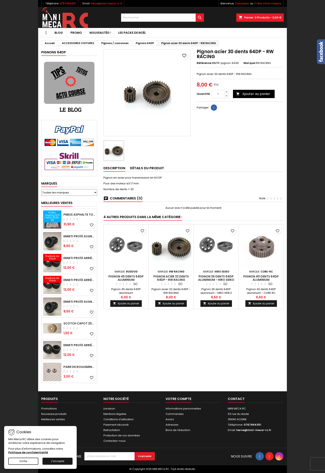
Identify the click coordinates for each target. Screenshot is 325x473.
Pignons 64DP (53, 52)
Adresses (172, 425)
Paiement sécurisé (116, 425)
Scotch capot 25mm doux (79, 323)
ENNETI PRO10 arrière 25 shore (79, 258)
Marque (249, 63)
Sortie (23, 461)
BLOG (59, 33)
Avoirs (170, 419)
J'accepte (57, 461)
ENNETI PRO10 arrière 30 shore (79, 280)
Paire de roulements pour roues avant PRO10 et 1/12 (79, 367)
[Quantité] (218, 94)
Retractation (111, 430)
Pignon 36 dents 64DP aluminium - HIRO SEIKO (216, 278)
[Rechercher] (162, 17)
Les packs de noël (132, 33)
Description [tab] (114, 168)
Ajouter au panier (253, 93)
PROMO (76, 33)
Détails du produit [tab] (147, 168)
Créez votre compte (267, 3)
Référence (204, 63)
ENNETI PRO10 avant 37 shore (79, 236)
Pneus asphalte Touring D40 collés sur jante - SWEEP (79, 214)
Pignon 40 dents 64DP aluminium (261, 278)
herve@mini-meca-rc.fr (106, 3)
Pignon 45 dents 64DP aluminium (126, 278)
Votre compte (178, 398)
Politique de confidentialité (28, 452)
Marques (49, 183)
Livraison (109, 409)
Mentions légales (114, 414)
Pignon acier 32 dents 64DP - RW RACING (171, 278)
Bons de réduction (178, 430)
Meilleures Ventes (57, 202)
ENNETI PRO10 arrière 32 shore (79, 345)
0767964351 (68, 3)
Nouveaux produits (54, 414)
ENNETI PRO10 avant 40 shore (79, 301)
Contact (236, 398)
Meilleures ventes (53, 419)
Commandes (175, 414)
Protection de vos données (121, 435)
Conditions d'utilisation (118, 419)
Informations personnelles (183, 409)
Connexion (242, 3)
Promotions (49, 409)
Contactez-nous (114, 441)
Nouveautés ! (100, 33)
